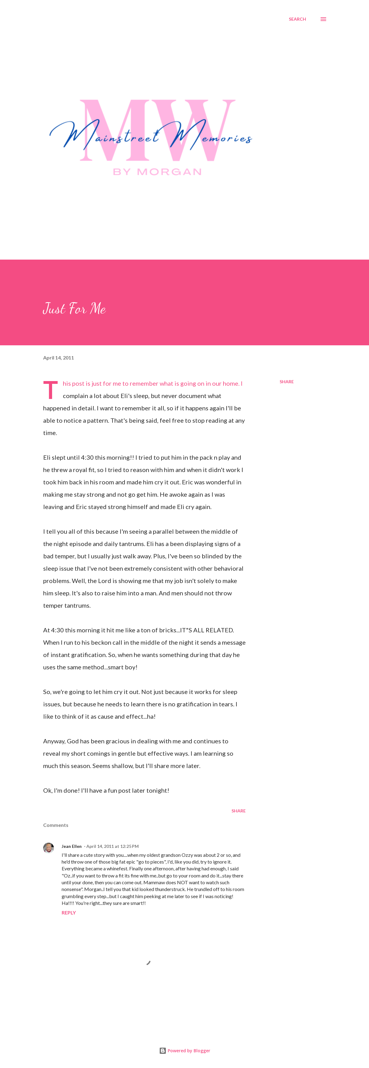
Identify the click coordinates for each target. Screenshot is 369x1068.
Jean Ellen (72, 846)
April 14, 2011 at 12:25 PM (112, 846)
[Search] (297, 19)
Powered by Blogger (184, 1051)
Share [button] (287, 381)
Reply (69, 912)
